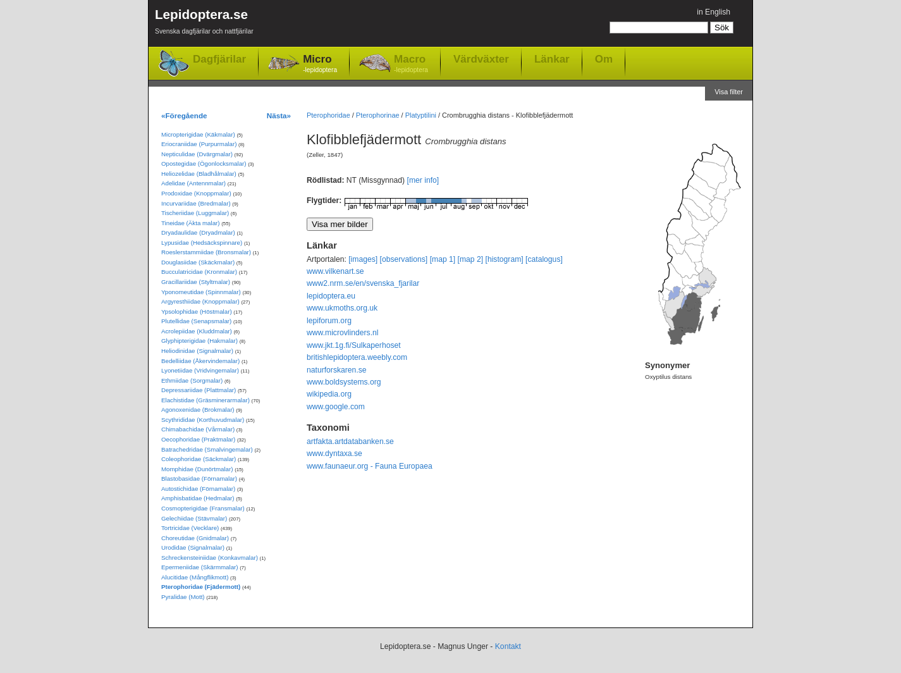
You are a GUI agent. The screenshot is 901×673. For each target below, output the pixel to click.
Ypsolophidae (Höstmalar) (196, 311)
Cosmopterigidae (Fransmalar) (203, 508)
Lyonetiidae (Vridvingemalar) (200, 370)
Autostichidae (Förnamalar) (198, 488)
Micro (320, 64)
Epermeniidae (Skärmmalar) (199, 567)
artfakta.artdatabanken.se (350, 441)
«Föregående (184, 115)
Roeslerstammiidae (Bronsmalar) (206, 252)
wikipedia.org (329, 394)
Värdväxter (481, 59)
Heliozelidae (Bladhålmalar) (198, 173)
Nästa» (279, 115)
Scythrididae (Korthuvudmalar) (202, 419)
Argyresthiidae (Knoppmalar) (200, 301)
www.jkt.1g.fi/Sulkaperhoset (354, 345)
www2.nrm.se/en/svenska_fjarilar (363, 283)
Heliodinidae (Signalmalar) (197, 350)
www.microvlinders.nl (342, 332)
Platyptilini (420, 115)
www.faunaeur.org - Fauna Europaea (369, 466)
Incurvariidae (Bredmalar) (196, 203)
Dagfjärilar (219, 59)
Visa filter (728, 92)
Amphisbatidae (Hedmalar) (198, 498)
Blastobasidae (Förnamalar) (199, 478)
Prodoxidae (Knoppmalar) (196, 193)
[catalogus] (544, 259)
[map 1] (443, 259)
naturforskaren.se (337, 370)
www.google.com (336, 406)
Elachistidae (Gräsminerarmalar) (205, 400)
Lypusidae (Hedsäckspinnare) (201, 242)
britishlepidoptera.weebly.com (357, 357)
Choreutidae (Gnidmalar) (195, 537)
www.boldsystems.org (344, 382)
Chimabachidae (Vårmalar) (198, 429)
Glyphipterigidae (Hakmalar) (199, 340)
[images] (362, 259)
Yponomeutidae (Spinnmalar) (201, 291)
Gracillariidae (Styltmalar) (195, 281)
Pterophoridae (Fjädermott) (200, 586)
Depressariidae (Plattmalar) (198, 389)
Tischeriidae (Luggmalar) (195, 212)
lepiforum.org (329, 320)
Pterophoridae (328, 115)
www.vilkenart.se (335, 271)
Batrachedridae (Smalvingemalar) (207, 449)
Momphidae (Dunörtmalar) (197, 469)
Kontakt (508, 646)
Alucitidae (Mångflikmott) (194, 577)
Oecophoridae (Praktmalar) (198, 439)
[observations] (404, 259)
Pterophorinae (378, 115)
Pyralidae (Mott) (183, 596)
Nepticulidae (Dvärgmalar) (197, 154)
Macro (411, 64)
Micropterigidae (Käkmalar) (198, 134)
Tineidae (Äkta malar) (190, 222)
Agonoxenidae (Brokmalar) (198, 409)
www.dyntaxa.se (334, 453)
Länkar (552, 59)
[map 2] (471, 259)
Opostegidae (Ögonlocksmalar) (204, 163)
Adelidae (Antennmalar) (193, 183)
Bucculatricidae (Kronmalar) (199, 271)
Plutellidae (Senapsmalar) (196, 321)
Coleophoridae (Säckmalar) (198, 458)
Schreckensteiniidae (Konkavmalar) (209, 557)
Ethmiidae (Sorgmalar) (192, 380)
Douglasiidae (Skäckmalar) (198, 262)
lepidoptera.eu (331, 296)
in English (713, 12)
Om (604, 59)
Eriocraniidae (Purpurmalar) (198, 143)
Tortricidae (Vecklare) (190, 527)
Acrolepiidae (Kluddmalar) (196, 331)
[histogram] (505, 259)
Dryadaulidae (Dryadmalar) (198, 232)
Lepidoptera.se (204, 23)
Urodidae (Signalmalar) (192, 547)
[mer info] (423, 180)
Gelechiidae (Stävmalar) (194, 518)
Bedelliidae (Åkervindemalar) (200, 360)
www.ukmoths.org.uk (342, 308)
